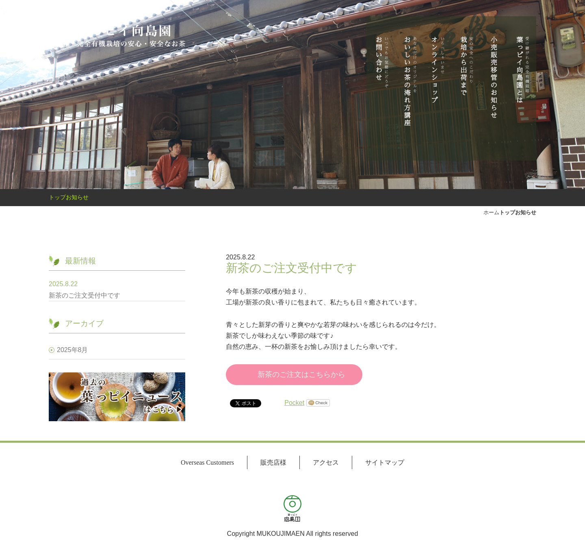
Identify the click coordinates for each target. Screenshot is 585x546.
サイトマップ (384, 462)
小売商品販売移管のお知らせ (494, 85)
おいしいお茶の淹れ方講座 (409, 85)
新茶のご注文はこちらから (301, 374)
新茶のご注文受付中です (94, 295)
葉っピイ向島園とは (522, 85)
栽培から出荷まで (465, 85)
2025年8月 (72, 349)
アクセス (326, 462)
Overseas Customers (207, 462)
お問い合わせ (380, 85)
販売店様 (273, 462)
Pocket (294, 402)
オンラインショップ (437, 85)
